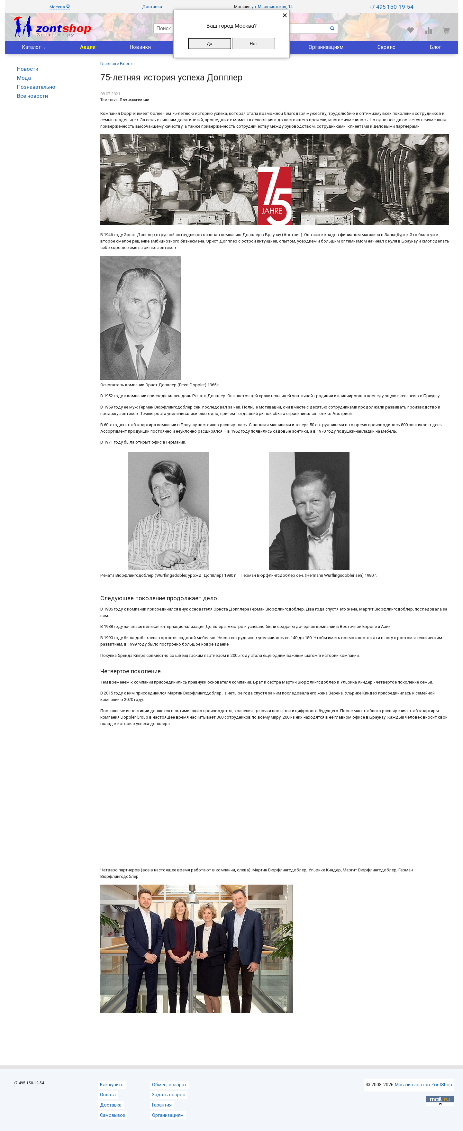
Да (209, 43)
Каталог (31, 47)
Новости (27, 69)
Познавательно (36, 87)
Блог (435, 47)
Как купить (111, 1085)
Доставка (152, 6)
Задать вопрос (168, 1095)
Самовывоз (112, 1115)
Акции (87, 47)
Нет (253, 43)
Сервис (386, 47)
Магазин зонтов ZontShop (423, 1085)
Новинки (140, 47)
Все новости (32, 96)
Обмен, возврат (169, 1085)
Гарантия (162, 1105)
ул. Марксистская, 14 (272, 6)
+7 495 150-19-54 (390, 7)
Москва (60, 7)
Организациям (326, 47)
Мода (24, 78)
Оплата (108, 1095)
